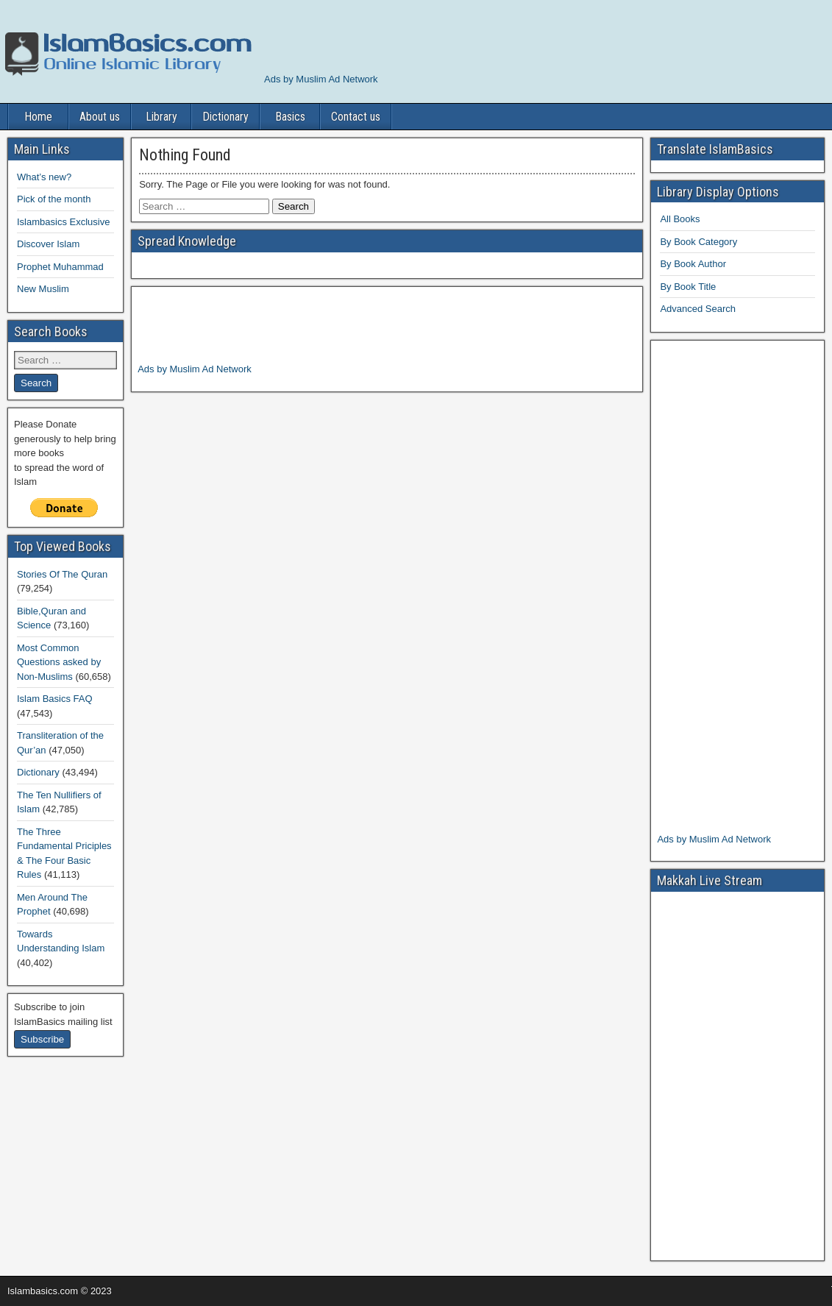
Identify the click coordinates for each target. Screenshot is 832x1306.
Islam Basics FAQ (55, 698)
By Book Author (693, 263)
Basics (290, 117)
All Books (680, 218)
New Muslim (43, 288)
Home (38, 117)
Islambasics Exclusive (63, 221)
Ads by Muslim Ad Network (321, 79)
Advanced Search (698, 308)
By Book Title (688, 286)
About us (99, 117)
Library (161, 117)
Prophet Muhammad (60, 266)
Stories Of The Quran (62, 574)
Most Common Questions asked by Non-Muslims (59, 662)
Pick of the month (53, 199)
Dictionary (225, 117)
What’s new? (44, 176)
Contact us (355, 117)
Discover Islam (48, 243)
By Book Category (698, 241)
